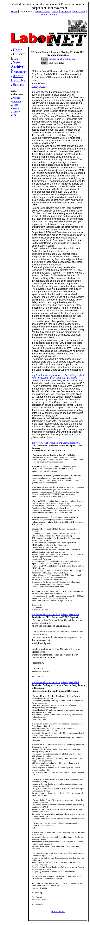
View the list (58, 911)
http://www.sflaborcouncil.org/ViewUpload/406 (55, 614)
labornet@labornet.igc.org (62, 58)
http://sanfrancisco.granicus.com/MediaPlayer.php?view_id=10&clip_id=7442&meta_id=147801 (58, 376)
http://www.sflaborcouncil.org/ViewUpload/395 (55, 682)
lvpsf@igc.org (39, 86)
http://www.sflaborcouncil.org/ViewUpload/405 (56, 442)
